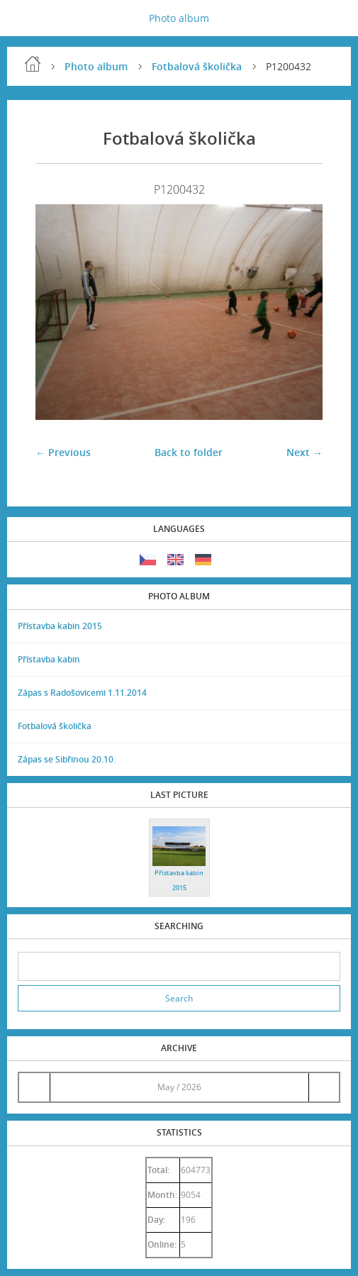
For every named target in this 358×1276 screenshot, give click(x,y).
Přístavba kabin (49, 659)
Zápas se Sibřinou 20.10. (67, 759)
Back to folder (189, 452)
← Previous (63, 452)
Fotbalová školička (197, 66)
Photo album (179, 18)
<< (34, 1087)
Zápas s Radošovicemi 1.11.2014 (82, 693)
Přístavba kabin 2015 (60, 626)
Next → (304, 452)
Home (32, 63)
